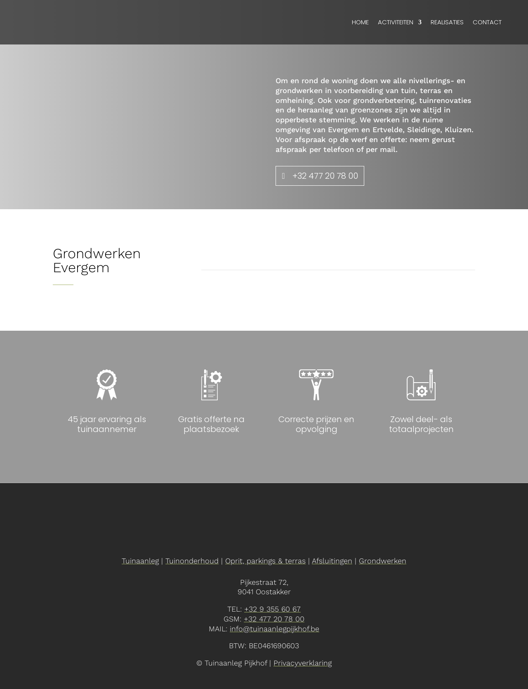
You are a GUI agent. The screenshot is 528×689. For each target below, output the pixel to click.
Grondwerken (382, 560)
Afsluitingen (332, 560)
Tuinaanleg (140, 560)
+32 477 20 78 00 (325, 176)
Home (360, 22)
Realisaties (447, 22)
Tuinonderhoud (192, 560)
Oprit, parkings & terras (265, 560)
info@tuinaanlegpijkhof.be (274, 628)
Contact (487, 22)
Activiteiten (395, 22)
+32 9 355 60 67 (272, 609)
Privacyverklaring (302, 663)
